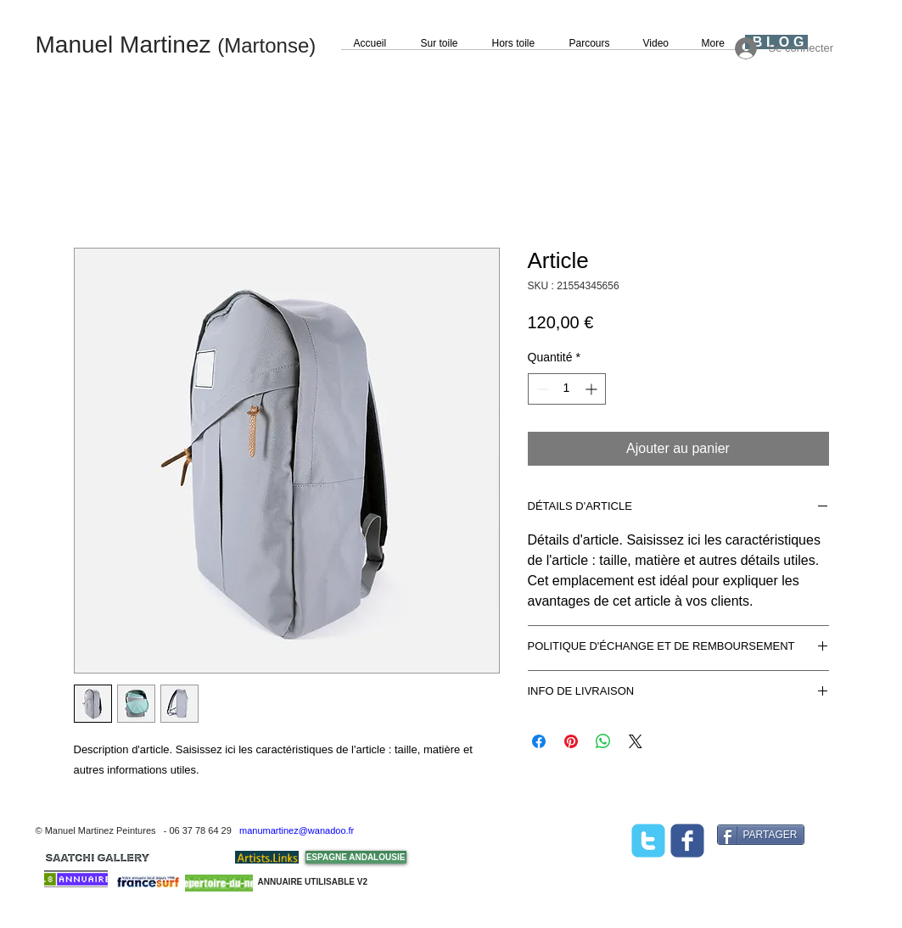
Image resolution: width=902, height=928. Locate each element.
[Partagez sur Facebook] (539, 741)
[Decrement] (541, 389)
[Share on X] (635, 741)
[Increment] (592, 389)
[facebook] (687, 841)
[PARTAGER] (760, 835)
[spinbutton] (567, 389)
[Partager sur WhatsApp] (603, 741)
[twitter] (648, 841)
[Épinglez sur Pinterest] (571, 741)
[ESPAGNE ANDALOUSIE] (355, 857)
